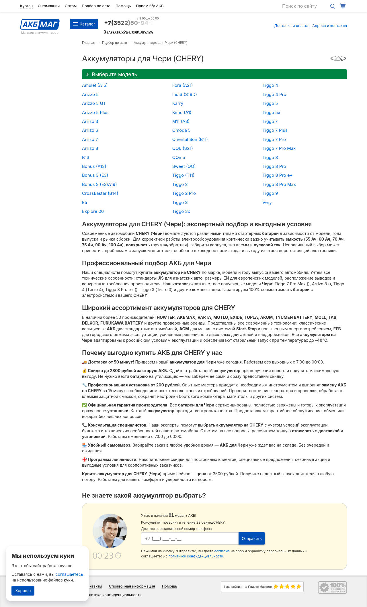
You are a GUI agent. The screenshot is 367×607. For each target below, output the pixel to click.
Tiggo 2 (180, 184)
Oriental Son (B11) (190, 139)
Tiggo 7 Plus (275, 130)
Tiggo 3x (181, 211)
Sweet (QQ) (184, 166)
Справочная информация (132, 586)
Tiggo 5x (271, 112)
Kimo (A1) (182, 112)
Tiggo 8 (270, 157)
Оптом (71, 5)
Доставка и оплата (291, 25)
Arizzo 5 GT (94, 103)
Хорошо (23, 590)
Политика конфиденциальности (113, 594)
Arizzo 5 (90, 94)
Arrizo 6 (90, 130)
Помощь (123, 5)
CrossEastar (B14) (100, 193)
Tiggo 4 (270, 85)
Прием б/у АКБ (149, 5)
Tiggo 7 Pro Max (279, 148)
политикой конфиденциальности (196, 556)
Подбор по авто (96, 5)
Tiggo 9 (270, 193)
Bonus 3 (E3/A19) (99, 184)
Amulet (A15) (95, 85)
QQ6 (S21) (182, 148)
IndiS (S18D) (184, 94)
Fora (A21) (182, 85)
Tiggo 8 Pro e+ (277, 175)
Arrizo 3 (90, 121)
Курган (26, 5)
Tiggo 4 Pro (274, 94)
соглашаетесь (69, 574)
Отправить (251, 538)
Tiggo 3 (180, 202)
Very (267, 202)
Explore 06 (93, 211)
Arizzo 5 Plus (95, 112)
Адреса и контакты (329, 25)
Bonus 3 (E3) (95, 175)
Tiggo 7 (270, 121)
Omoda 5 (181, 130)
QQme (178, 157)
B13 (85, 157)
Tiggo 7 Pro (274, 139)
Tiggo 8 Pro (274, 166)
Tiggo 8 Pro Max (279, 184)
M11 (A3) (181, 121)
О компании (49, 5)
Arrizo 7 (90, 139)
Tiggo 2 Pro (184, 193)
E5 (84, 202)
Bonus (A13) (94, 166)
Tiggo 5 (270, 103)
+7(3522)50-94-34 (131, 22)
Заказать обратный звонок (128, 31)
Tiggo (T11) (183, 175)
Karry (178, 103)
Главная (88, 43)
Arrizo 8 (90, 148)
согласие (222, 551)
